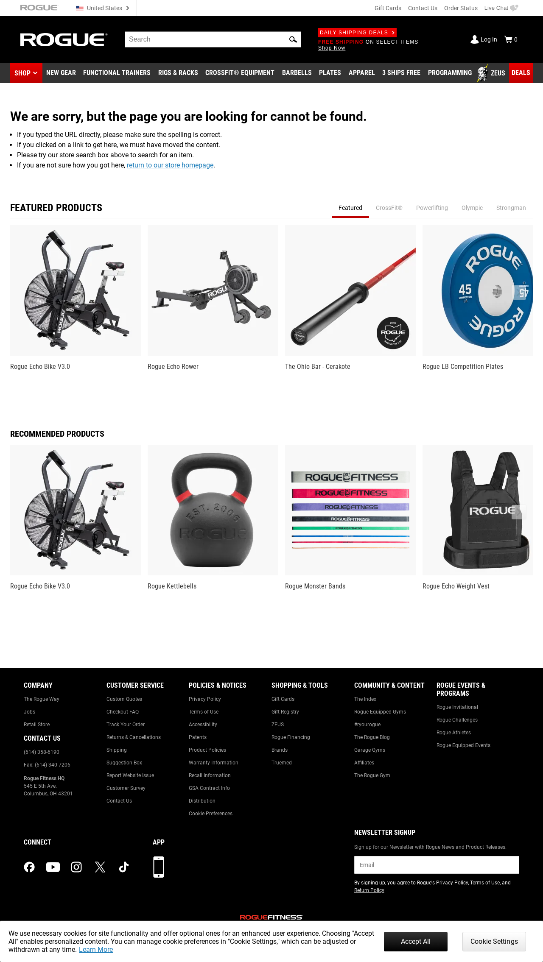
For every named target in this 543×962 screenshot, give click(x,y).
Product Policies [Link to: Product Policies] (207, 750)
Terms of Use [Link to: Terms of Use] (203, 712)
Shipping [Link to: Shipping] (116, 750)
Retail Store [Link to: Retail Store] (37, 725)
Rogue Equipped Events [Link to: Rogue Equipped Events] (463, 745)
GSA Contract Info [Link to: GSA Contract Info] (209, 788)
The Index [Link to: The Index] (365, 699)
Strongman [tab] (511, 207)
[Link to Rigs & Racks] (178, 73)
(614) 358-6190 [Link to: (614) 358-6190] (41, 752)
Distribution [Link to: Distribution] (202, 801)
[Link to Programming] (449, 73)
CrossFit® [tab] (389, 207)
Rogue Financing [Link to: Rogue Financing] (291, 737)
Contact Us (422, 8)
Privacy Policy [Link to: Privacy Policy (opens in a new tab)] (452, 883)
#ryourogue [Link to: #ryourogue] (367, 725)
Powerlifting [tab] (432, 207)
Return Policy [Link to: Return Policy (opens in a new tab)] (369, 890)
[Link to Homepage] (64, 39)
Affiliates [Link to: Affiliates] (364, 763)
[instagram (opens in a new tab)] (76, 867)
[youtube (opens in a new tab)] (53, 867)
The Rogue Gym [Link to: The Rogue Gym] (372, 775)
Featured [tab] (350, 207)
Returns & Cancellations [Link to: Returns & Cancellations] (133, 737)
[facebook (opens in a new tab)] (29, 867)
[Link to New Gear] (61, 73)
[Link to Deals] (521, 73)
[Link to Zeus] (492, 73)
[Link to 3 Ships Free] (401, 73)
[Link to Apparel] (362, 73)
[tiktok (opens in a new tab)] (123, 867)
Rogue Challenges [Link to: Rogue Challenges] (457, 720)
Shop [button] (22, 73)
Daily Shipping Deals (357, 33)
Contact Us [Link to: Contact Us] (119, 801)
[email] (436, 865)
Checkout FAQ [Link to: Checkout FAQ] (122, 712)
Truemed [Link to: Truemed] (282, 763)
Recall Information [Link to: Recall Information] (210, 775)
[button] (293, 39)
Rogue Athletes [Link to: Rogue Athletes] (454, 733)
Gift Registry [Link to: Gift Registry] (285, 712)
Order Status (461, 8)
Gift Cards (388, 8)
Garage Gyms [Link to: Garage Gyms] (369, 750)
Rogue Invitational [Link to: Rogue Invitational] (457, 707)
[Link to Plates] (330, 73)
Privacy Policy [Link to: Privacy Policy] (205, 699)
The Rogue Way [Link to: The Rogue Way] (41, 699)
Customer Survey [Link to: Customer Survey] (126, 788)
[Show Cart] (511, 39)
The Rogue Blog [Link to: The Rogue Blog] (372, 737)
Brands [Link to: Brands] (280, 750)
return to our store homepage (170, 165)
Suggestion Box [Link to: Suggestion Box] (124, 763)
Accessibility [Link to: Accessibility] (203, 725)
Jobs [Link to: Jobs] (29, 712)
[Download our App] (158, 867)
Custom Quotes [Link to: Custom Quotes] (124, 699)
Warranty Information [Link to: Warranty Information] (213, 763)
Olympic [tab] (472, 207)
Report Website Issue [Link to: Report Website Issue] (130, 775)
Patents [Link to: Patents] (198, 737)
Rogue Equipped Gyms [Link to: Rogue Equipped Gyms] (380, 712)
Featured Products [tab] (56, 208)
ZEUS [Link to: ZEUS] (278, 725)
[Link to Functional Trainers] (117, 73)
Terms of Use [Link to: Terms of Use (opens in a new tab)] (485, 883)
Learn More (96, 949)
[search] (213, 39)
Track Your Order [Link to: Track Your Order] (125, 725)
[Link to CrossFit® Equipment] (240, 73)
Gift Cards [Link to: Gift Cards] (283, 699)
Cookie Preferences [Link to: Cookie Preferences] (210, 814)
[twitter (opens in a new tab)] (100, 867)
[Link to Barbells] (297, 73)
